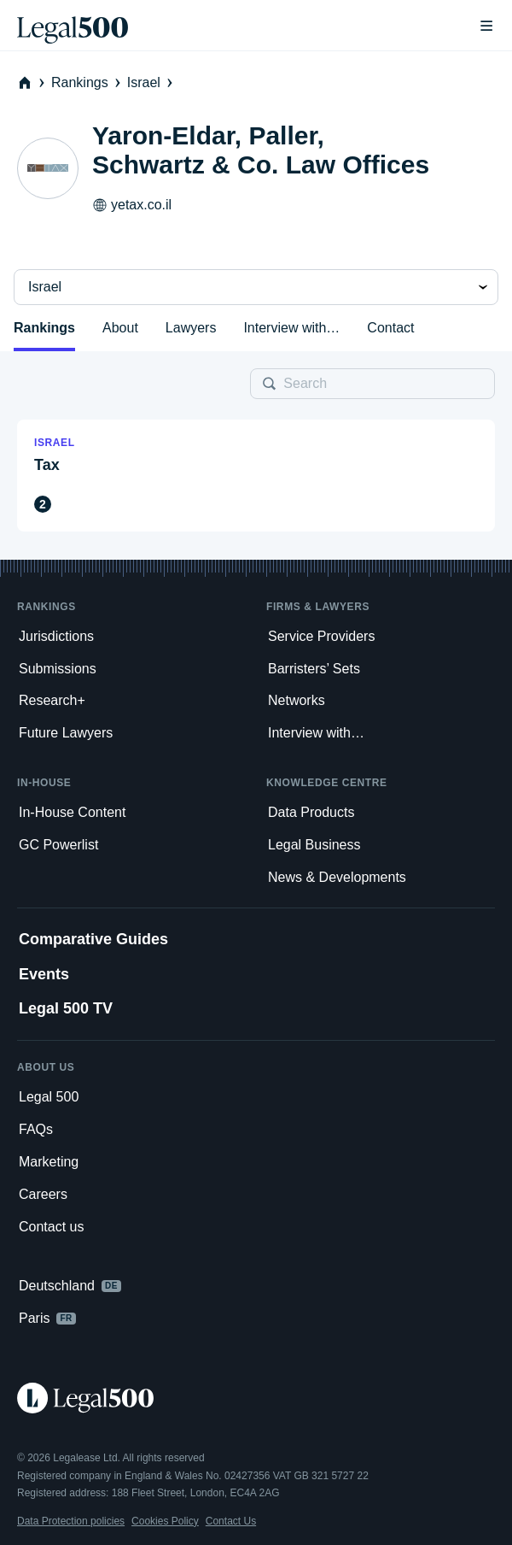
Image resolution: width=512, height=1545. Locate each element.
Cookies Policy (165, 1521)
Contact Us (231, 1521)
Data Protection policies (71, 1521)
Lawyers (191, 327)
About (120, 327)
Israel (151, 82)
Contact (390, 327)
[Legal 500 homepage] (256, 1398)
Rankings (87, 82)
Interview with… (291, 327)
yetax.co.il (132, 205)
